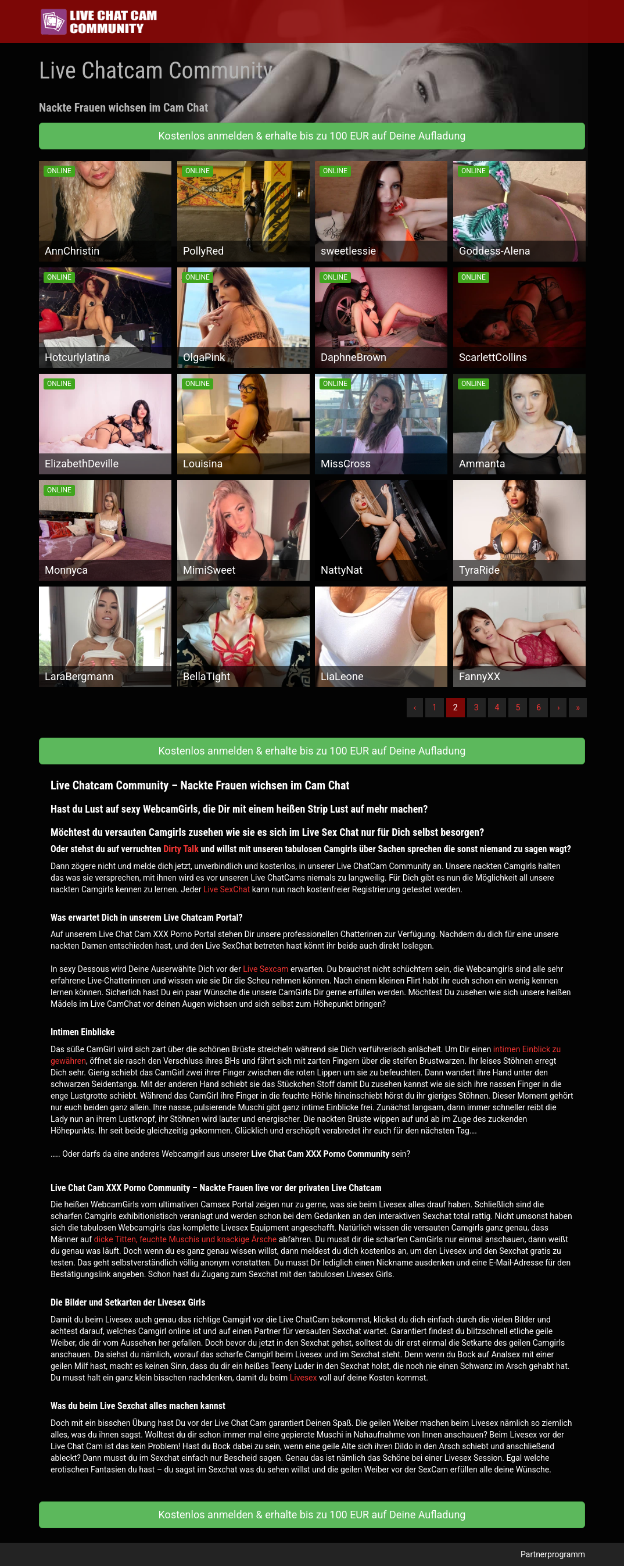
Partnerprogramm (553, 1554)
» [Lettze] (578, 707)
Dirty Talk (181, 848)
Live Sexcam (265, 969)
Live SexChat (226, 889)
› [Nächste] (558, 707)
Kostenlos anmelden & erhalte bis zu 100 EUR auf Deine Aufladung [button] (312, 136)
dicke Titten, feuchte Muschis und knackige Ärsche (185, 1239)
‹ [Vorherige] (415, 707)
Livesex (303, 1377)
